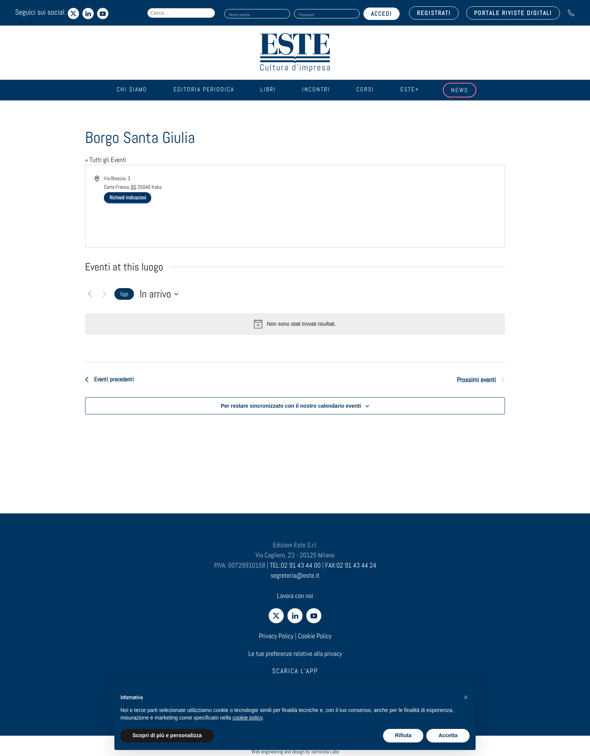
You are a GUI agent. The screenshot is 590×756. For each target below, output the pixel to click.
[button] (466, 697)
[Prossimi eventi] (104, 294)
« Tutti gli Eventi (105, 159)
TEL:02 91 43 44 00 (295, 565)
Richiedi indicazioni (127, 197)
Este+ (409, 89)
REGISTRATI (434, 13)
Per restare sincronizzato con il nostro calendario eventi (291, 406)
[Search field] (181, 13)
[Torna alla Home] (295, 52)
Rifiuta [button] (403, 735)
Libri (268, 89)
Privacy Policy (276, 636)
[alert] (295, 323)
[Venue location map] (399, 202)
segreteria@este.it (295, 575)
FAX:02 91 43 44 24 (350, 565)
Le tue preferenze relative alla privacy (295, 653)
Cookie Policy (314, 636)
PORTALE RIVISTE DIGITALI (513, 13)
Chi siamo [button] (132, 89)
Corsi (365, 89)
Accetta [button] (448, 735)
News (459, 90)
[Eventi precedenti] (89, 294)
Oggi (124, 293)
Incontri (316, 89)
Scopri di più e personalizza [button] (167, 735)
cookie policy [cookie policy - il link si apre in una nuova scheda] (247, 718)
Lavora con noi (295, 595)
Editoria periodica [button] (203, 89)
